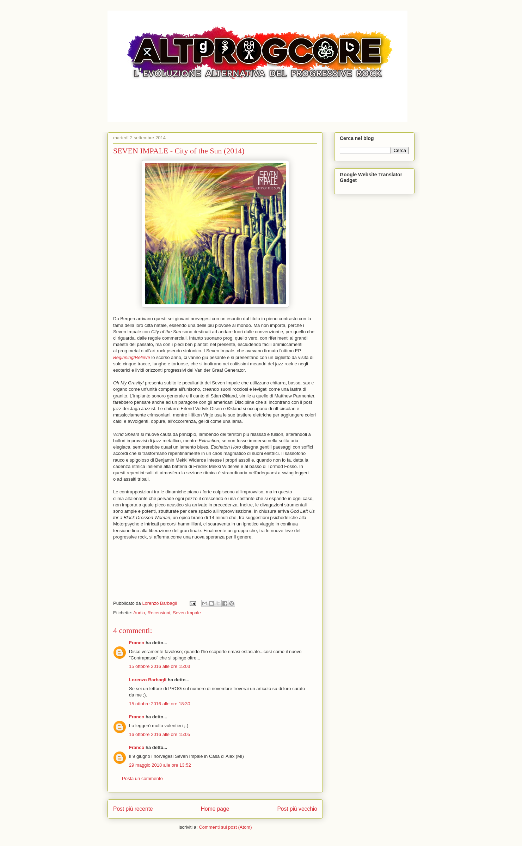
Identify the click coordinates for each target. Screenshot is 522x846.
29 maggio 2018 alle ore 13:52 (160, 765)
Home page (215, 809)
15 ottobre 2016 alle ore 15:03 (159, 666)
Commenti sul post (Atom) (225, 827)
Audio (139, 612)
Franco (136, 642)
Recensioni (159, 612)
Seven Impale (187, 612)
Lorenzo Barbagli (147, 679)
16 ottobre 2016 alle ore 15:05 (159, 734)
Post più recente (133, 809)
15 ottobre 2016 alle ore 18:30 (159, 703)
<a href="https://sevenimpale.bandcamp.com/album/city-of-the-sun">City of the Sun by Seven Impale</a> (215, 568)
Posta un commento (142, 778)
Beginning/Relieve (131, 357)
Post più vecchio (297, 809)
